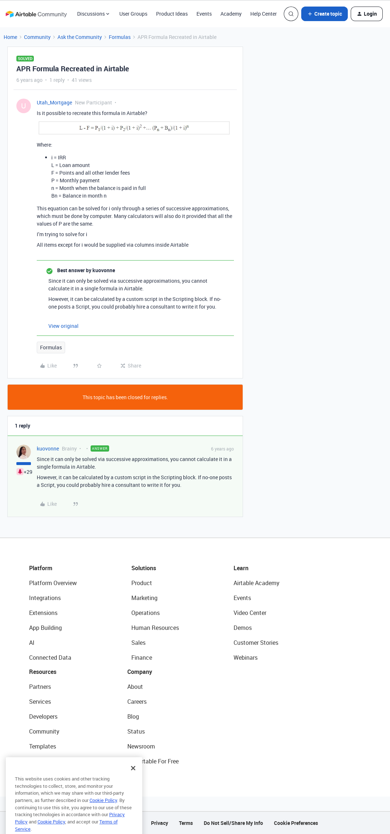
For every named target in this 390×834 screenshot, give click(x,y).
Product (141, 583)
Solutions (143, 568)
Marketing (144, 598)
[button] (324, 14)
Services (40, 702)
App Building (45, 628)
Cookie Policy (103, 810)
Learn (241, 568)
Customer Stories (256, 643)
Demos (243, 628)
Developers (43, 716)
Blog (133, 716)
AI (32, 643)
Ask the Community (79, 36)
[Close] (133, 778)
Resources (42, 672)
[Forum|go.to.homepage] (36, 14)
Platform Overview (53, 583)
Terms (186, 822)
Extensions (43, 613)
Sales (138, 643)
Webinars (246, 658)
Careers (137, 702)
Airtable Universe (51, 761)
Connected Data (50, 658)
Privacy (159, 822)
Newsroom (141, 746)
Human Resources (155, 628)
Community (37, 36)
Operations (145, 613)
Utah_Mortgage (54, 102)
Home (10, 36)
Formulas (120, 36)
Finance (141, 658)
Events (204, 13)
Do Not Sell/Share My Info (233, 822)
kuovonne (48, 448)
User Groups (133, 13)
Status (136, 731)
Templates (42, 746)
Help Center (263, 13)
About (135, 687)
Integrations (45, 598)
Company (139, 672)
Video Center (250, 613)
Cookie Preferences (296, 822)
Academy (231, 13)
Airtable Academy (256, 583)
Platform (40, 568)
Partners (40, 687)
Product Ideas (172, 13)
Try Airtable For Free (153, 761)
